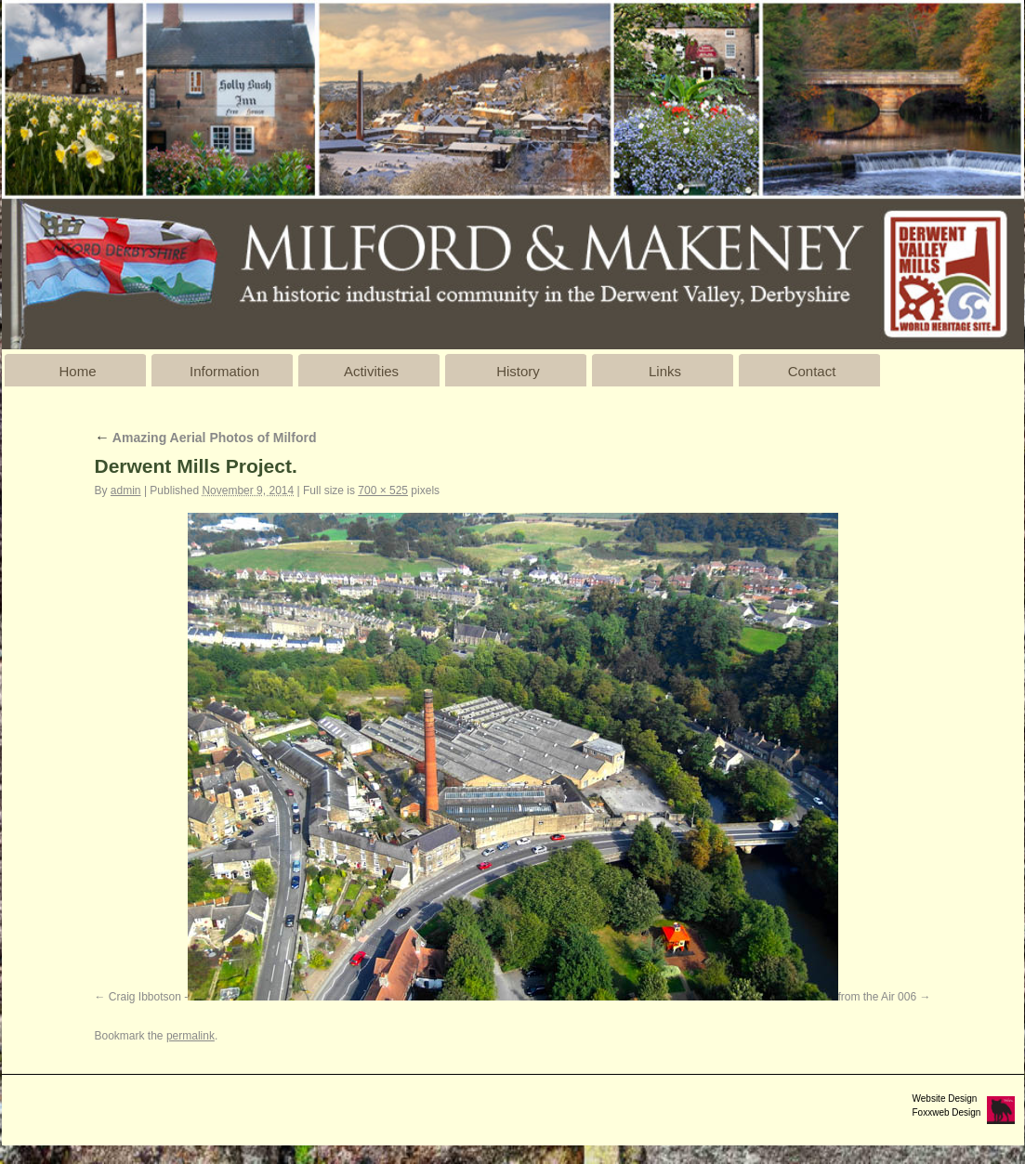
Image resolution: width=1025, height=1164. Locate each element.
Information (224, 371)
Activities (371, 371)
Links (665, 371)
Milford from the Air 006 (858, 996)
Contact (812, 371)
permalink (190, 1035)
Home (77, 371)
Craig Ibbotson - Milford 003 (177, 996)
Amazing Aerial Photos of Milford (206, 437)
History (518, 371)
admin (126, 490)
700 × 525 (383, 490)
